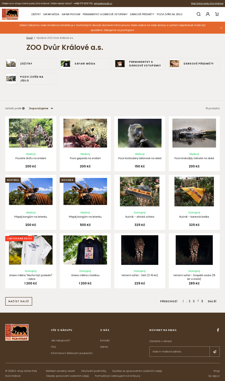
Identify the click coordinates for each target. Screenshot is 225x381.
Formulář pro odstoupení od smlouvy (117, 373)
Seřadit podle (15, 108)
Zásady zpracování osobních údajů (67, 373)
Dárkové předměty (142, 14)
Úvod (29, 38)
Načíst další (18, 298)
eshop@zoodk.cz (103, 3)
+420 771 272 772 (83, 3)
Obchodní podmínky (93, 368)
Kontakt (105, 338)
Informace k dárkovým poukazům (72, 350)
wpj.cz (216, 373)
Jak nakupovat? (60, 338)
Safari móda (51, 14)
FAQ (53, 344)
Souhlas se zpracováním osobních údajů (137, 368)
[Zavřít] (221, 28)
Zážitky (36, 14)
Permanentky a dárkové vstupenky (105, 14)
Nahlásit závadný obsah (60, 368)
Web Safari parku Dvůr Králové (207, 3)
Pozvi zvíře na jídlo (169, 14)
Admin (104, 344)
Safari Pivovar (71, 14)
